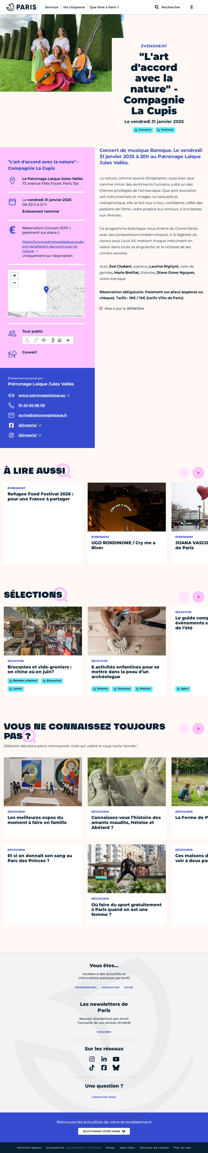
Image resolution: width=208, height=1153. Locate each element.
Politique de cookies (154, 1147)
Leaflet (46, 316)
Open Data (127, 1147)
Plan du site (182, 1147)
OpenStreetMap (67, 316)
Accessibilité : (73, 1147)
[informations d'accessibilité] (47, 340)
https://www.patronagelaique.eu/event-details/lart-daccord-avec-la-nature (53, 246)
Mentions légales (29, 1147)
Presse (110, 1147)
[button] (46, 289)
